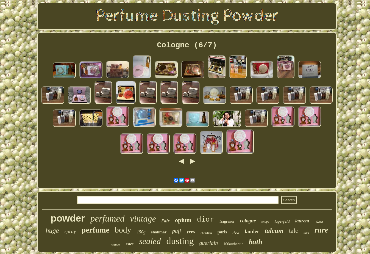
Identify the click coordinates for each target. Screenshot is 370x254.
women (116, 244)
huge (52, 230)
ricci (235, 232)
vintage (143, 218)
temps (265, 221)
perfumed (107, 218)
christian (206, 232)
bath (256, 242)
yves (191, 231)
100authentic (233, 244)
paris (222, 232)
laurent (302, 220)
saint (306, 232)
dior (205, 220)
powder (68, 218)
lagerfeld (282, 221)
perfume (95, 230)
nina (319, 222)
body (123, 229)
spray (70, 231)
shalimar (159, 232)
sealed (150, 241)
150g (141, 232)
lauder (252, 231)
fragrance (226, 221)
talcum (274, 230)
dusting (180, 241)
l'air (165, 220)
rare (321, 229)
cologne (248, 220)
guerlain (208, 243)
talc (293, 230)
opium (183, 220)
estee (129, 244)
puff (176, 231)
